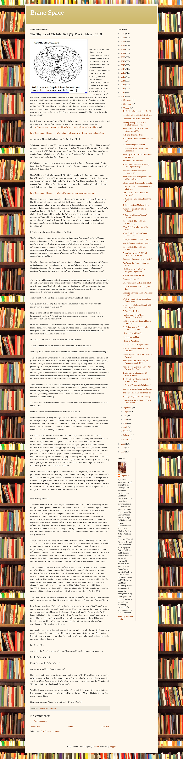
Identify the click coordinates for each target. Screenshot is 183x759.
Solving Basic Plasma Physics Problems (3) (134, 172)
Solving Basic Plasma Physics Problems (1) (134, 248)
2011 (123, 93)
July (125, 415)
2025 (123, 38)
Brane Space (47, 12)
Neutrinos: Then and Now (133, 161)
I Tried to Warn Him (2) (132, 333)
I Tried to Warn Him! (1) (132, 341)
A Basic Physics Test (131, 311)
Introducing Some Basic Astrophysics (137, 115)
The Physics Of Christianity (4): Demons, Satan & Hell (135, 362)
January (126, 439)
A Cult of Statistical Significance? (136, 345)
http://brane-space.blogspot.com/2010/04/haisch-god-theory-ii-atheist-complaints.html (67, 133)
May (125, 423)
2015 (123, 77)
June (125, 419)
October (126, 108)
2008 (123, 448)
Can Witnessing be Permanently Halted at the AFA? (135, 328)
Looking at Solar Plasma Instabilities (137, 389)
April (125, 427)
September (127, 408)
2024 (123, 42)
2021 (123, 53)
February (127, 435)
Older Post (105, 727)
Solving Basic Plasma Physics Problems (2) (134, 222)
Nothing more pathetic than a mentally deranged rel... (134, 123)
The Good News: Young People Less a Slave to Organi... (137, 178)
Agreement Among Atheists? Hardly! (137, 259)
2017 (123, 69)
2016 (123, 73)
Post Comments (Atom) (50, 731)
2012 (123, 89)
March (126, 431)
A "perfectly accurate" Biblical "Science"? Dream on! (135, 254)
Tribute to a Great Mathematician (136, 205)
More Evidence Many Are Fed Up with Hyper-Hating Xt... (136, 166)
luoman (96, 747)
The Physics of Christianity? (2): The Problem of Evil (137, 380)
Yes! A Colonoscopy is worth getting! (137, 243)
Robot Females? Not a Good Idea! (136, 119)
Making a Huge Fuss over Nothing (136, 397)
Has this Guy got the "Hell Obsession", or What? (133, 316)
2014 (123, 81)
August (126, 412)
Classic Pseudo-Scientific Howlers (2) (137, 183)
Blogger (112, 747)
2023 (123, 45)
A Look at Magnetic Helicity (134, 145)
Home (70, 727)
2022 (123, 49)
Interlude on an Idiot (131, 337)
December (127, 100)
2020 (123, 57)
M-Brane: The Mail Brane (133, 135)
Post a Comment (40, 721)
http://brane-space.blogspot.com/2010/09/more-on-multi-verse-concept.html (63, 193)
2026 (123, 34)
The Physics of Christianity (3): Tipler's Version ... (135, 374)
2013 (123, 85)
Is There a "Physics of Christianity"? (137, 385)
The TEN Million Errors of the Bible (137, 393)
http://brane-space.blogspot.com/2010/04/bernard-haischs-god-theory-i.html (65, 127)
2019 (123, 61)
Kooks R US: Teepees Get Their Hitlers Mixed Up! (135, 130)
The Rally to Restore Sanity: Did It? (137, 111)
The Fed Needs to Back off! (134, 275)
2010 (123, 97)
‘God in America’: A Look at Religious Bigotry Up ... (134, 270)
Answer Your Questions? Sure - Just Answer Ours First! (137, 368)
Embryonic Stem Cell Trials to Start (137, 283)
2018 (123, 65)
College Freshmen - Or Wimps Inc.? (137, 239)
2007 (123, 452)
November (127, 104)
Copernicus (125, 476)
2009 (123, 444)
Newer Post (35, 727)
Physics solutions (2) (131, 279)
